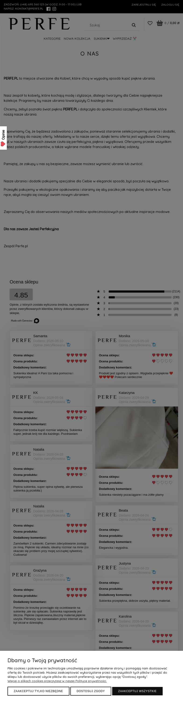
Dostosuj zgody (91, 691)
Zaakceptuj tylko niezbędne (38, 691)
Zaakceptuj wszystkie (137, 691)
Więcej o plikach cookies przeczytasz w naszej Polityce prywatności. (57, 681)
